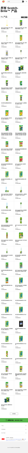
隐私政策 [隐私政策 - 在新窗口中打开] (11, 437)
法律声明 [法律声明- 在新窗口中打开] (7, 437)
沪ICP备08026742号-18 (18, 439)
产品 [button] (2, 425)
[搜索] (15, 1)
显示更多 (14, 413)
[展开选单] (26, 1)
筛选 (24, 17)
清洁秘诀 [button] (3, 429)
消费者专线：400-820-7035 (14, 420)
